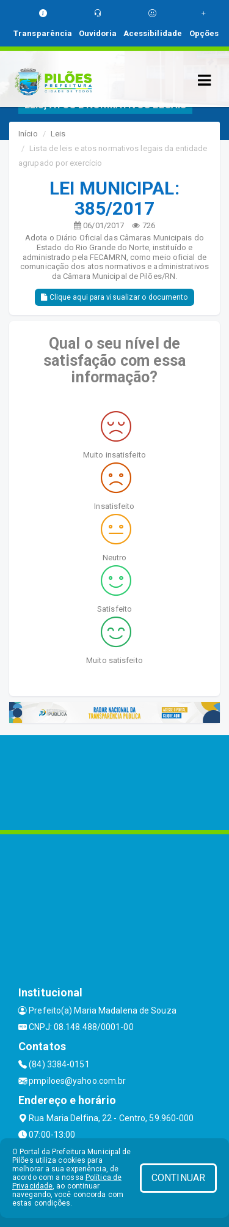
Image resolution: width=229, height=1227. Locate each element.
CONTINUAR (178, 1178)
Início (28, 133)
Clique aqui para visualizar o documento (114, 297)
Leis (58, 133)
